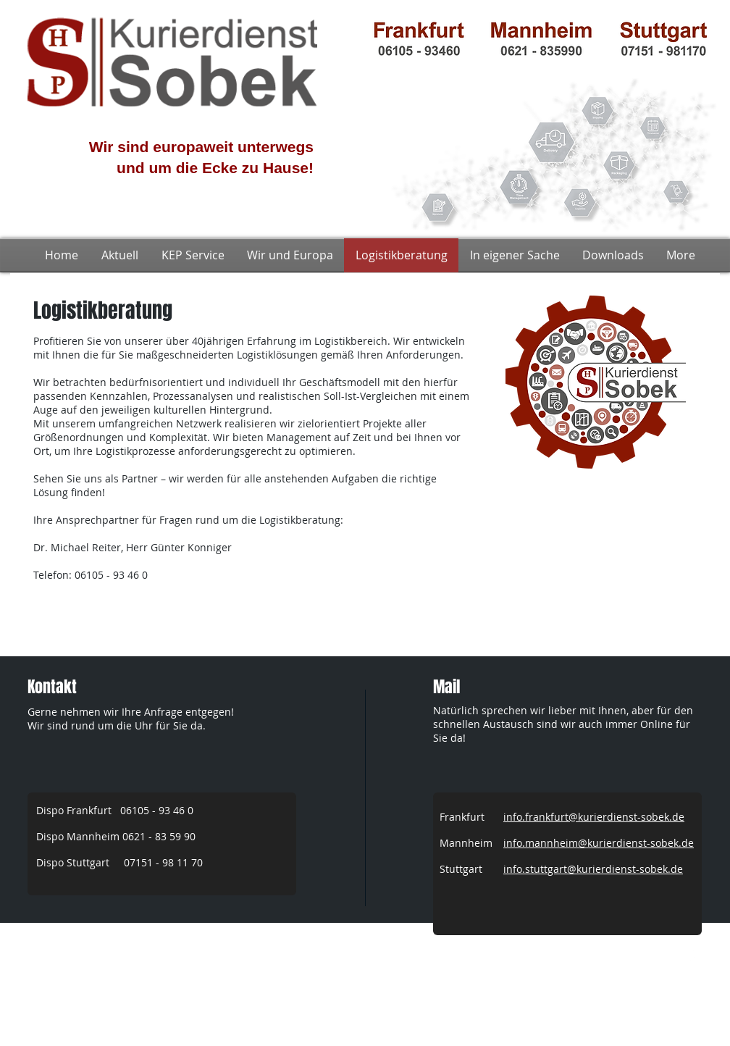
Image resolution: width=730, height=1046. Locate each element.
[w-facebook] (693, 956)
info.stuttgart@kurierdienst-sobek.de (593, 869)
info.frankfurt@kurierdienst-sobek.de (593, 817)
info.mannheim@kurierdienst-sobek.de (598, 843)
